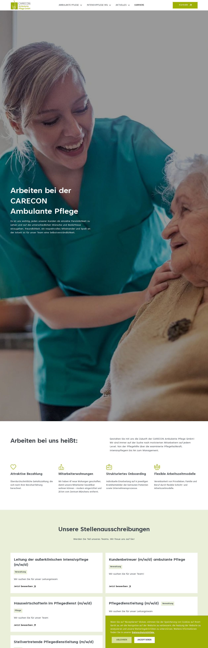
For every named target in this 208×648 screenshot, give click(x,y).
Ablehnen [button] (121, 640)
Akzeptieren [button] (144, 640)
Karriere (139, 5)
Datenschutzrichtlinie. (143, 633)
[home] (20, 5)
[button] (71, 5)
